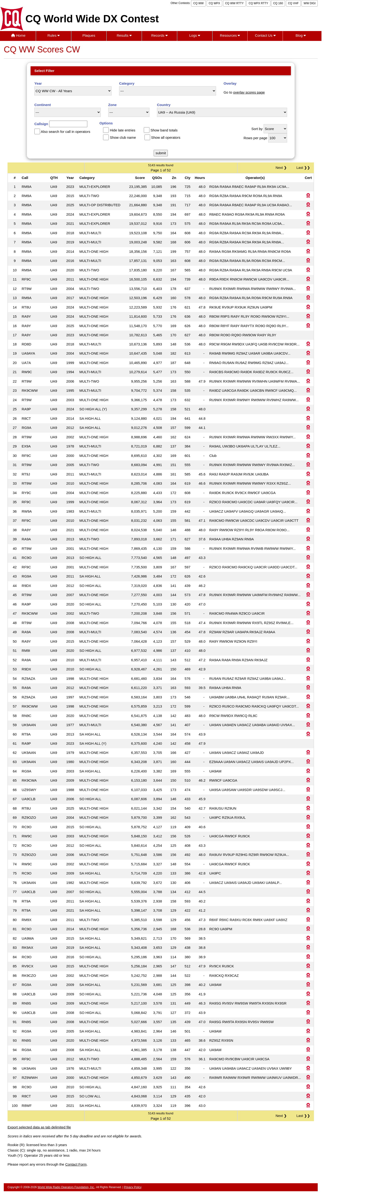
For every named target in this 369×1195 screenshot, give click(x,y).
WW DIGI (310, 3)
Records (159, 35)
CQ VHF (293, 3)
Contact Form (76, 1164)
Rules (54, 35)
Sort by (257, 129)
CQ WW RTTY (234, 3)
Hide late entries (122, 130)
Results (124, 35)
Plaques (88, 35)
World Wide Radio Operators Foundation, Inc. (66, 1187)
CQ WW (198, 3)
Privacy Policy (133, 1187)
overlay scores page (249, 92)
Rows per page (255, 138)
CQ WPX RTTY (258, 3)
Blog (301, 35)
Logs (194, 35)
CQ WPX (214, 3)
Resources (230, 35)
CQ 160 (278, 3)
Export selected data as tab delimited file (39, 1127)
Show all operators (165, 137)
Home (18, 35)
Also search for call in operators (65, 132)
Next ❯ (282, 168)
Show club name (123, 137)
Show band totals (163, 130)
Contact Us (265, 35)
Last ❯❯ (303, 168)
